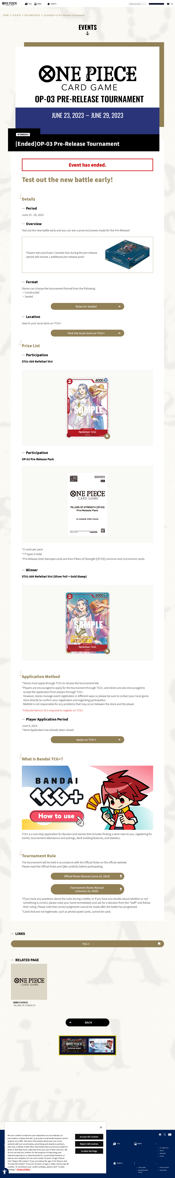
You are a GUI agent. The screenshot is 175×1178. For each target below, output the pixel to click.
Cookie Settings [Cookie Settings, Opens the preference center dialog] (89, 1151)
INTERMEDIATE (32, 15)
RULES (43, 4)
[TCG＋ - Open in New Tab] (87, 943)
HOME (6, 15)
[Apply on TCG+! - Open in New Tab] (87, 739)
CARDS (98, 4)
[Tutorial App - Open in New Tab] (101, 1049)
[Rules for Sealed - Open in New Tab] (87, 306)
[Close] (101, 1127)
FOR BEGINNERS (27, 4)
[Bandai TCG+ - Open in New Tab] (87, 798)
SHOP (110, 4)
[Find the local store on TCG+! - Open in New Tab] (87, 333)
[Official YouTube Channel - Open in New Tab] (168, 4)
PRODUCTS (74, 4)
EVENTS (88, 4)
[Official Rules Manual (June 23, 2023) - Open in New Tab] (87, 876)
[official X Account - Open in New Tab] (172, 4)
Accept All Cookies (89, 1136)
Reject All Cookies (89, 1144)
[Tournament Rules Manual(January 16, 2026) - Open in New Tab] (87, 889)
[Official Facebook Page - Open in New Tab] (160, 1138)
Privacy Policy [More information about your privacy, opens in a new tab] (23, 1169)
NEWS (63, 4)
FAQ (54, 4)
